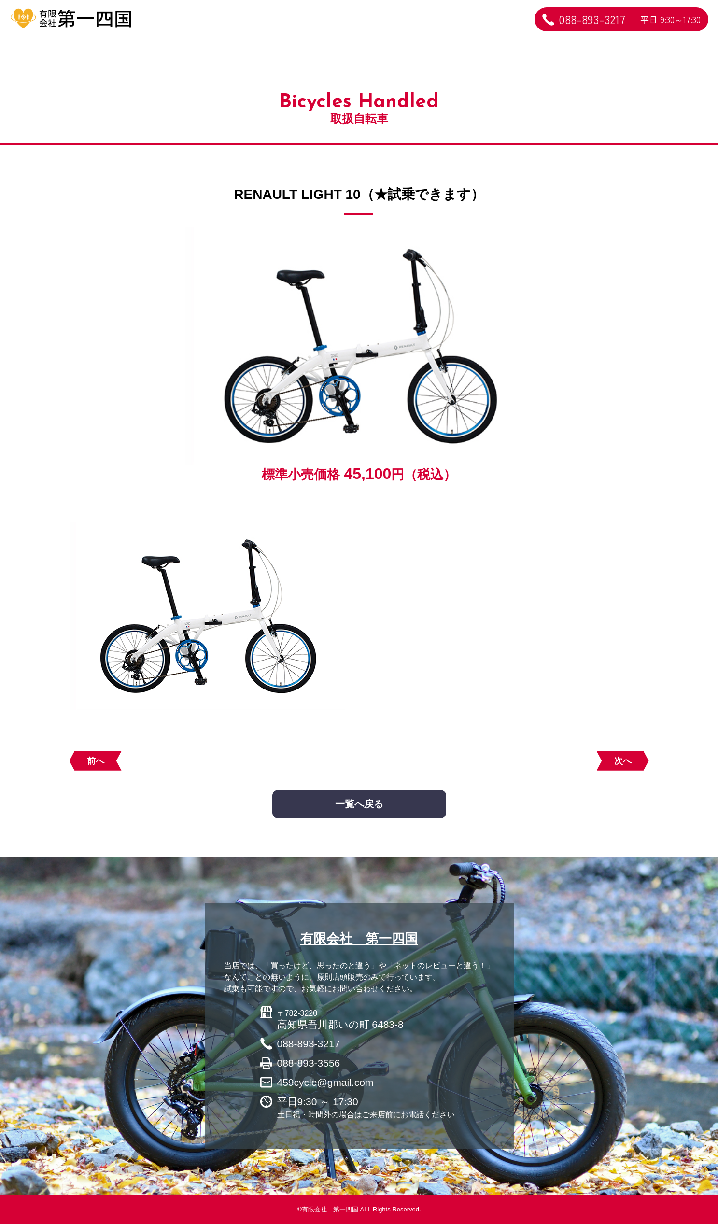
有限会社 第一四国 (359, 938)
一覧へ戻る (359, 804)
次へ (623, 761)
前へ (95, 761)
